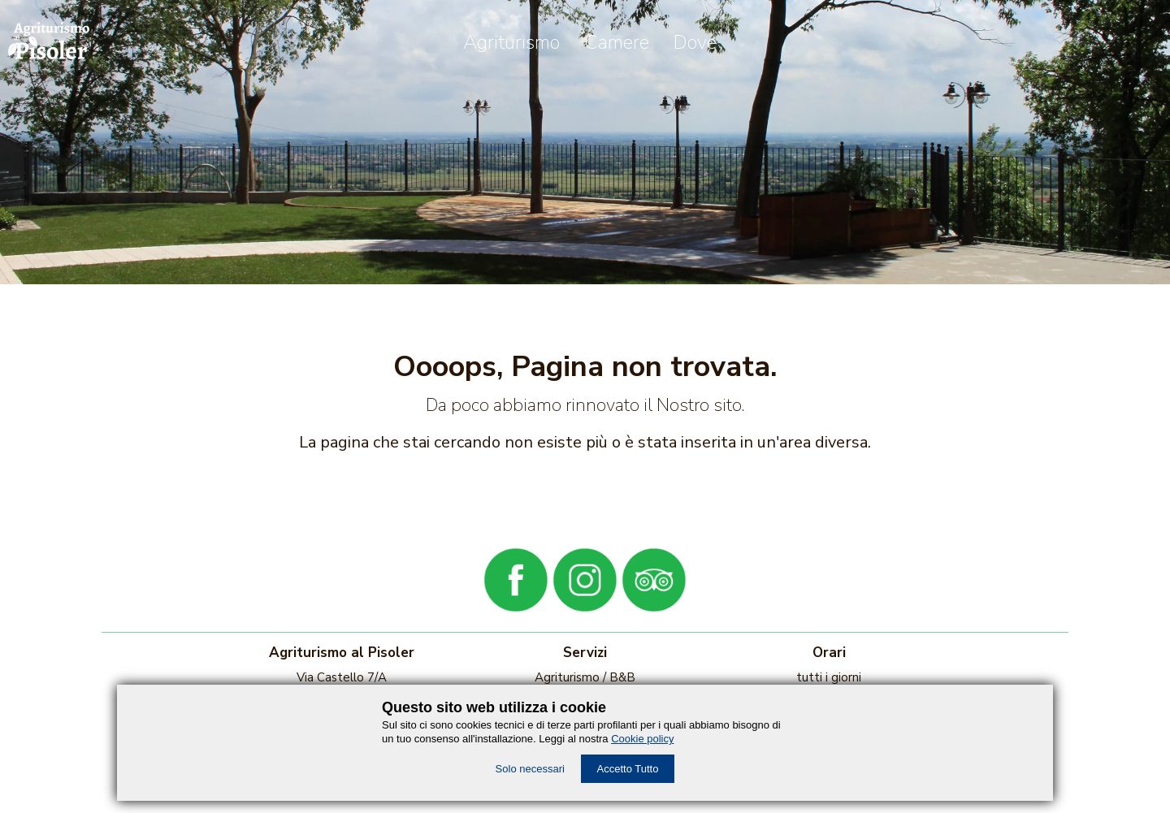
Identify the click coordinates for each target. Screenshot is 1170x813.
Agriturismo (511, 42)
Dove (695, 42)
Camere (616, 42)
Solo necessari (530, 769)
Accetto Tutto (628, 769)
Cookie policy (642, 739)
